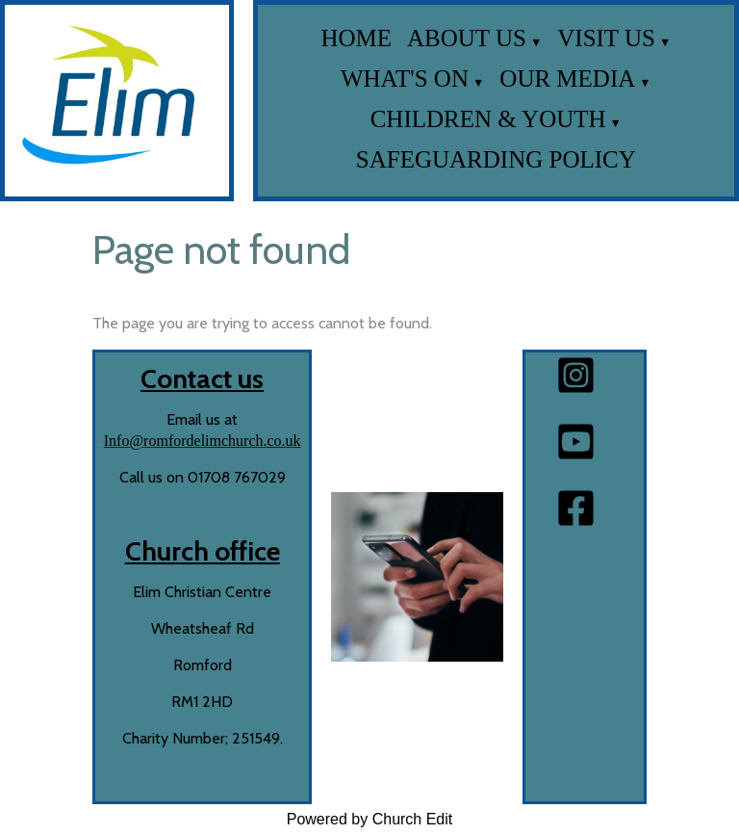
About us (466, 38)
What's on (405, 78)
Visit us (606, 38)
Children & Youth (488, 119)
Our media (567, 78)
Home (356, 38)
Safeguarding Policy (496, 159)
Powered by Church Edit (370, 819)
